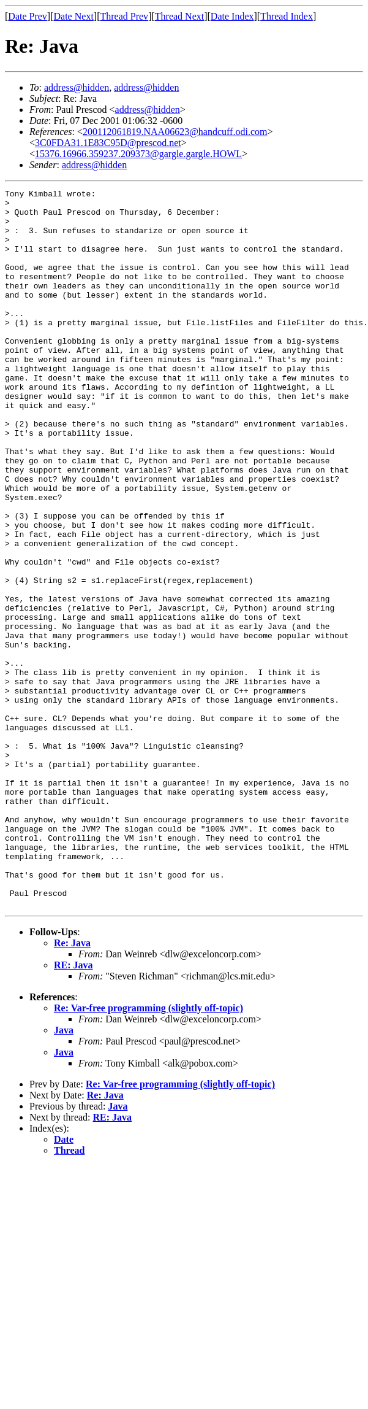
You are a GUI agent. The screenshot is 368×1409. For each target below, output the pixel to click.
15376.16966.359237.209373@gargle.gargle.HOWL (138, 154)
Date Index (232, 16)
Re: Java (72, 1086)
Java (63, 1173)
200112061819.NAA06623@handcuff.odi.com (175, 131)
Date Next (74, 16)
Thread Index (286, 16)
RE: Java (73, 1108)
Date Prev (27, 16)
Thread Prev (124, 16)
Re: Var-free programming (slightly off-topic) (148, 1151)
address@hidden (76, 87)
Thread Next (179, 16)
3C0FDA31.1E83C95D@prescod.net (108, 142)
